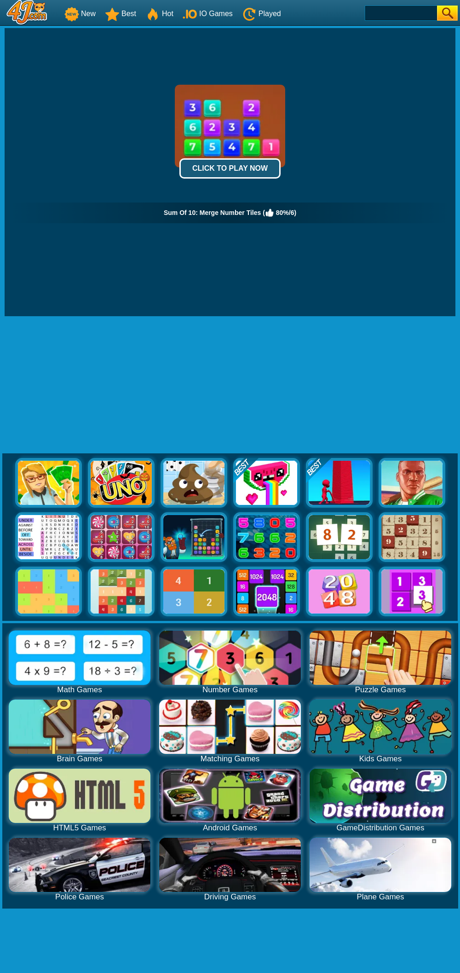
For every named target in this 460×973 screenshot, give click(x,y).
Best (120, 13)
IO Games (208, 13)
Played (261, 13)
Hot (159, 13)
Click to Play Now (230, 168)
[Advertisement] (230, 385)
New (80, 13)
